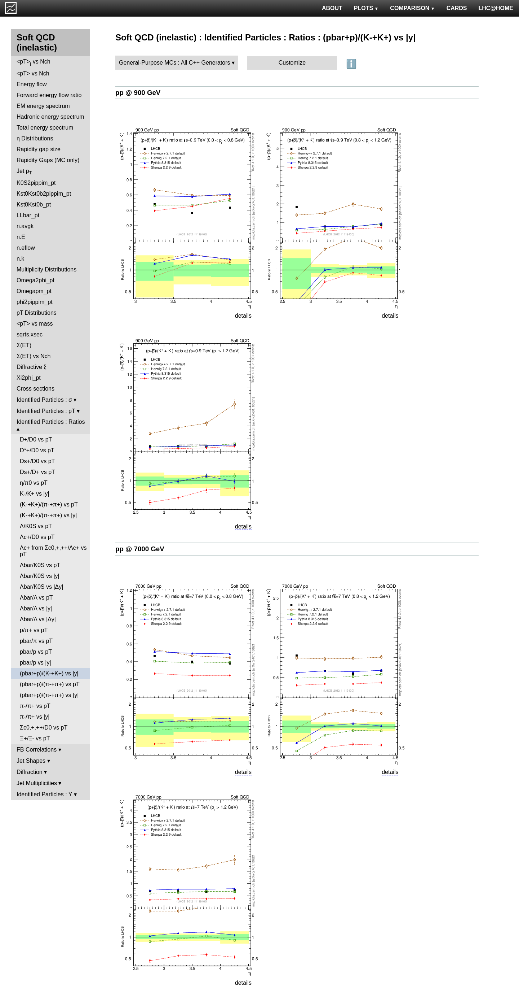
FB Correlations (37, 750)
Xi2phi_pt (29, 378)
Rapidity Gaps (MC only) (48, 160)
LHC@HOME (496, 8)
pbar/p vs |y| (35, 663)
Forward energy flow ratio (49, 95)
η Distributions (35, 138)
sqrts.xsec (30, 334)
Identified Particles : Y (44, 794)
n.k (20, 259)
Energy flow (32, 84)
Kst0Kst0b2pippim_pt (44, 194)
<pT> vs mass (35, 324)
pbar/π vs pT (36, 641)
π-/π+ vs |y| (34, 717)
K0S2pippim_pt (36, 183)
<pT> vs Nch (33, 62)
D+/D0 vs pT (36, 439)
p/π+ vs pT (34, 630)
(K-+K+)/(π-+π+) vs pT (49, 504)
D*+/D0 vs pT (37, 450)
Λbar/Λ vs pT (36, 598)
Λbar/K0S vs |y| (39, 576)
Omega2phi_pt (35, 280)
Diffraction (30, 772)
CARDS (457, 8)
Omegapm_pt (34, 291)
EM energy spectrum (43, 106)
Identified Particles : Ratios (51, 422)
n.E (21, 237)
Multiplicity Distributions (46, 269)
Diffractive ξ (31, 367)
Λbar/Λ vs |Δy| (38, 619)
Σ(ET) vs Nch (33, 356)
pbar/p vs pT (36, 652)
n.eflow (26, 248)
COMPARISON (412, 8)
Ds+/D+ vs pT (37, 472)
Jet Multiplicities (37, 783)
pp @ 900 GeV (137, 92)
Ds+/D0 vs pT (37, 461)
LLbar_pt (28, 215)
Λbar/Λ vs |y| (36, 608)
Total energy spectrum (45, 128)
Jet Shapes (31, 761)
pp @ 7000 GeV (139, 549)
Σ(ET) (24, 345)
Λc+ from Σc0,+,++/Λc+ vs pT (53, 551)
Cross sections (35, 389)
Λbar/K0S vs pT (40, 565)
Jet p (24, 171)
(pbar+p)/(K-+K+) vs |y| (49, 673)
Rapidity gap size (39, 149)
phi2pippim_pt (35, 302)
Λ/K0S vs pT (36, 526)
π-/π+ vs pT (35, 706)
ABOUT (332, 8)
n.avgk (25, 226)
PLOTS (366, 8)
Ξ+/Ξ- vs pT (35, 738)
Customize (292, 63)
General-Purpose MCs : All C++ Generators (174, 63)
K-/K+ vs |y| (34, 494)
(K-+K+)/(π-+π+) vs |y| (48, 515)
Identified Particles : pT (46, 411)
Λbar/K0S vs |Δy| (41, 587)
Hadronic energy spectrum (50, 117)
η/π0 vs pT (34, 483)
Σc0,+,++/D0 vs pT (43, 727)
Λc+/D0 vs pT (37, 537)
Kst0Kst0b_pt (34, 204)
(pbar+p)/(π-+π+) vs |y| (49, 695)
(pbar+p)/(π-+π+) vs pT (50, 684)
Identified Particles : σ (44, 400)
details (243, 316)
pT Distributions (37, 313)
